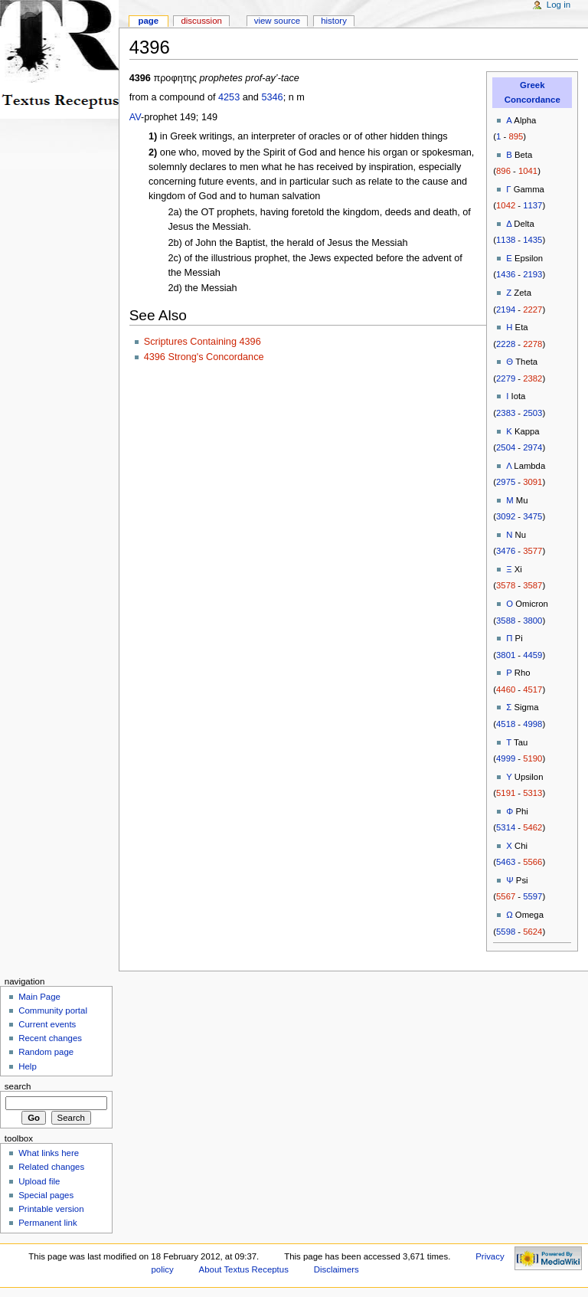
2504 (505, 447)
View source (277, 20)
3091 (532, 481)
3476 (505, 550)
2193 (532, 274)
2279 (505, 378)
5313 (532, 793)
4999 (505, 758)
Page (148, 20)
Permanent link (47, 1222)
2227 (532, 309)
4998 (532, 724)
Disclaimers (336, 1269)
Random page (46, 1051)
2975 (505, 481)
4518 (505, 724)
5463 (505, 861)
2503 (532, 413)
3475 (532, 516)
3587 (532, 585)
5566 (532, 861)
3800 (532, 620)
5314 (505, 827)
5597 (532, 896)
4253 (229, 97)
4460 (505, 689)
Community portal (52, 1010)
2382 (532, 378)
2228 (505, 344)
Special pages (46, 1195)
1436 (505, 274)
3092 (505, 516)
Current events (47, 1024)
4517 (532, 689)
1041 (527, 170)
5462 (532, 827)
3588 (505, 620)
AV (135, 117)
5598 (505, 931)
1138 (505, 239)
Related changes (51, 1166)
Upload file (39, 1181)
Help (27, 1066)
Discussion (201, 20)
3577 (532, 550)
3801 (505, 655)
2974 (532, 447)
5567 (505, 896)
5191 (505, 793)
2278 (532, 344)
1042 (505, 205)
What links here (48, 1153)
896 (503, 170)
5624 (532, 931)
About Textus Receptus (244, 1269)
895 (515, 136)
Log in (558, 4)
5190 (532, 758)
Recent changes (50, 1038)
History (334, 20)
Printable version (50, 1208)
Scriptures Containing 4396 (202, 341)
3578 (505, 585)
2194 (505, 309)
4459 (532, 655)
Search (18, 1086)
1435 (532, 239)
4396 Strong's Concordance (204, 357)
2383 (505, 413)
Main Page (39, 996)
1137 (532, 205)
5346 (272, 97)
